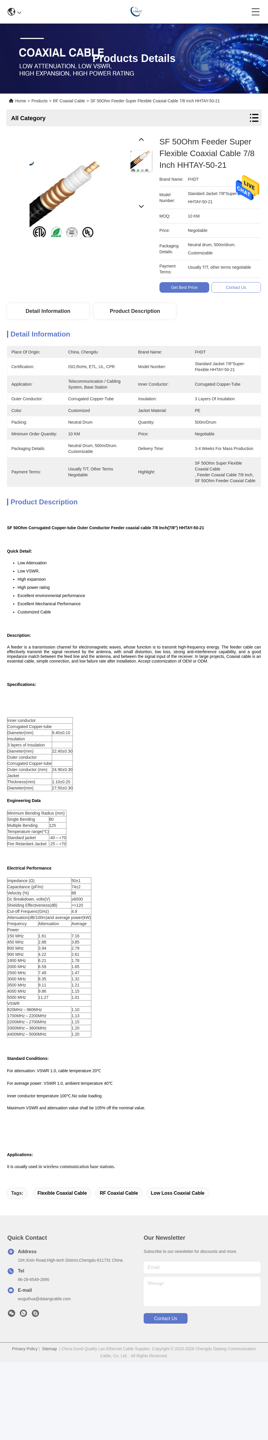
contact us (165, 1318)
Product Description (135, 311)
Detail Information (47, 311)
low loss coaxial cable (178, 1193)
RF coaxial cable (119, 1193)
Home (20, 101)
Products (40, 101)
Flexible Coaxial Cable (62, 1193)
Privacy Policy (24, 1348)
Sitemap (49, 1348)
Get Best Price (185, 287)
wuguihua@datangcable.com (44, 1298)
